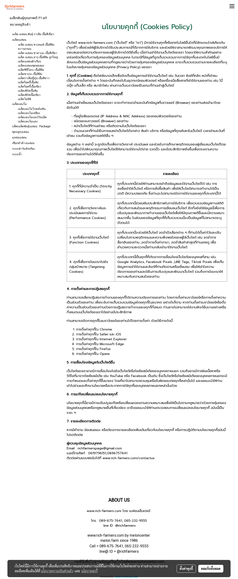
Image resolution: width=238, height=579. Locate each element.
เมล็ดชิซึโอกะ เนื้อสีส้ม (31, 69)
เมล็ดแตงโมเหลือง (29, 113)
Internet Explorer (113, 339)
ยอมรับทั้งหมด (211, 568)
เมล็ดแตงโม (19, 104)
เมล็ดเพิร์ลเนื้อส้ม (28, 90)
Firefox (105, 349)
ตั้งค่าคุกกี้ (186, 568)
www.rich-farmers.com (104, 510)
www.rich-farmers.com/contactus (128, 458)
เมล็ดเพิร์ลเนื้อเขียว (29, 95)
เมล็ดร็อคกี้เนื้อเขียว (29, 86)
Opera (104, 353)
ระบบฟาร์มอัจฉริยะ (23, 148)
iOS (118, 334)
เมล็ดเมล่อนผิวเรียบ (29, 61)
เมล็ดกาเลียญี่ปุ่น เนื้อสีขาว (34, 78)
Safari (104, 334)
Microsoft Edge (112, 344)
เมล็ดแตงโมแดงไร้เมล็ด (32, 117)
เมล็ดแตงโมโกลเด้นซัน (32, 109)
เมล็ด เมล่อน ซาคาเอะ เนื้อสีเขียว (37, 53)
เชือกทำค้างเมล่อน (23, 143)
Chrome (106, 329)
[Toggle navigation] (232, 6)
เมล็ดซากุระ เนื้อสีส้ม (30, 74)
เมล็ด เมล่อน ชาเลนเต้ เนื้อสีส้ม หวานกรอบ (36, 46)
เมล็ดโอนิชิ (24, 99)
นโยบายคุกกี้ (89, 571)
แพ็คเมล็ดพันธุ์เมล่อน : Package (31, 126)
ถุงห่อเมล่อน (19, 137)
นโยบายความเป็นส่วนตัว (57, 571)
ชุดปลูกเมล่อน (20, 132)
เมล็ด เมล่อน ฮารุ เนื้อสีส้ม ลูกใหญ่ (38, 57)
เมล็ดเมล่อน (19, 39)
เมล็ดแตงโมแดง (28, 121)
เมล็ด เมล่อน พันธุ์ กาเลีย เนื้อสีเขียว (33, 34)
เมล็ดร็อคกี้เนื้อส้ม (28, 82)
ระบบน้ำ (17, 154)
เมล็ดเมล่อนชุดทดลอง (31, 65)
